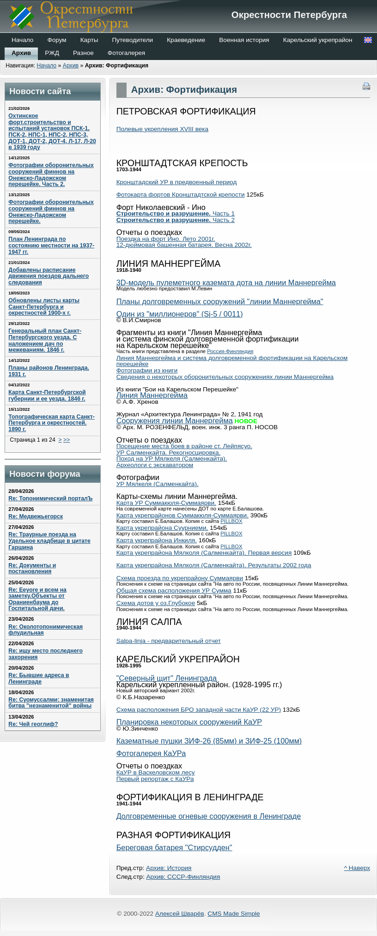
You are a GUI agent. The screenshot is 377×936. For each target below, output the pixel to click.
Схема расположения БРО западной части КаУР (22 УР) (198, 709)
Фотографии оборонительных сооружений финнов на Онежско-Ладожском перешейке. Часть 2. (51, 174)
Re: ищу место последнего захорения (45, 654)
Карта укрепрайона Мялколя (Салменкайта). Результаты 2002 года (213, 565)
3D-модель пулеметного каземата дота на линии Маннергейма (226, 282)
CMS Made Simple (233, 913)
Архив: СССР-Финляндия (183, 876)
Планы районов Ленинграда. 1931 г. (48, 371)
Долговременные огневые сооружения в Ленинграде (208, 816)
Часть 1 (175, 213)
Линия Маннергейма (152, 395)
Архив (71, 65)
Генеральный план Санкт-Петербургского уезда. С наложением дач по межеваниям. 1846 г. (44, 340)
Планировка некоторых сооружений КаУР (189, 722)
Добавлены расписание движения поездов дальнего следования (48, 276)
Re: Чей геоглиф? (33, 724)
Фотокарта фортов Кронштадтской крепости (180, 194)
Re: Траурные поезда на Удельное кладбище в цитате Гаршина (49, 540)
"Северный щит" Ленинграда (166, 678)
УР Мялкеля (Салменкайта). (157, 483)
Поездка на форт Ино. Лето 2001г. (165, 238)
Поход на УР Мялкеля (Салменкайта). (171, 458)
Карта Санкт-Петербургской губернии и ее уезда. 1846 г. (46, 395)
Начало (46, 65)
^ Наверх (357, 867)
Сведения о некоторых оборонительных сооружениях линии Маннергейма (225, 376)
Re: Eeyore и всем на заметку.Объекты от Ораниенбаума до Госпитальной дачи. (37, 599)
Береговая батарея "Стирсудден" (174, 847)
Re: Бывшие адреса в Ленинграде (38, 678)
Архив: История (168, 867)
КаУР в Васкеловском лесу (155, 772)
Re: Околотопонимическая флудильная (45, 630)
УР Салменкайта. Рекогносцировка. (168, 452)
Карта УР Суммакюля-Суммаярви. (166, 502)
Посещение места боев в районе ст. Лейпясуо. (184, 446)
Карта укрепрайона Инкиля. (156, 540)
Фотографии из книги (147, 370)
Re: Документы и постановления (32, 568)
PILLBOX (231, 521)
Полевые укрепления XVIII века (162, 129)
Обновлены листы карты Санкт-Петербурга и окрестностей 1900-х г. (43, 306)
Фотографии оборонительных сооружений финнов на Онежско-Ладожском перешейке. (51, 211)
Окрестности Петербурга (188, 23)
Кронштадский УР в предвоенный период (176, 182)
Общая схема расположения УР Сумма (173, 590)
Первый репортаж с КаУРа (155, 778)
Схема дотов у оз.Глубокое (155, 603)
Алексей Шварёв (179, 913)
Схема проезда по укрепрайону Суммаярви (179, 578)
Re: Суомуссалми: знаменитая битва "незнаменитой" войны (51, 702)
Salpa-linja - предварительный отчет (168, 640)
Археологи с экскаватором (155, 465)
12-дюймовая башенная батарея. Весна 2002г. (184, 244)
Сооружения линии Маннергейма (174, 420)
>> (66, 440)
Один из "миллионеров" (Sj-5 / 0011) (179, 314)
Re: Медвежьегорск (35, 516)
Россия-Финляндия (230, 351)
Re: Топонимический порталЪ (50, 498)
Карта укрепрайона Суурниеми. (162, 527)
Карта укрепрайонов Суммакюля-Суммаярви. (182, 515)
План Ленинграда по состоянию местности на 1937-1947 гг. (51, 245)
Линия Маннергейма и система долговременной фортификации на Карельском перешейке (232, 361)
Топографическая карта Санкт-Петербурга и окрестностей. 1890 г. (51, 423)
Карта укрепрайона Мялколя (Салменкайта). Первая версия (204, 552)
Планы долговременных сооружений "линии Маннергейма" (219, 301)
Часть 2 (175, 219)
